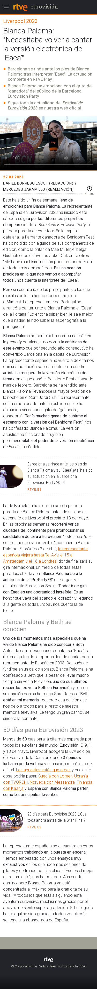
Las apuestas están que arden (43, 769)
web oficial (70, 108)
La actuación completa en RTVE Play (50, 76)
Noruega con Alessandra (52, 782)
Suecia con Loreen (55, 776)
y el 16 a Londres (41, 561)
